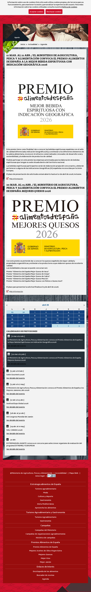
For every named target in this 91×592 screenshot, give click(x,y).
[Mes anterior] (12, 305)
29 (35, 326)
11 (68, 315)
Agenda (45, 579)
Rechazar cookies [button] (54, 12)
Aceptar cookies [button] (36, 12)
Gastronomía (45, 500)
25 (68, 322)
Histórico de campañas (45, 537)
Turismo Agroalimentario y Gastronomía (45, 512)
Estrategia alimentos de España (45, 484)
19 (79, 319)
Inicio (23, 44)
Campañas (45, 525)
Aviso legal (40, 476)
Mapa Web (74, 473)
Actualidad (32, 44)
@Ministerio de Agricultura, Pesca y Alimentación (31, 473)
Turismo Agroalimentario (45, 517)
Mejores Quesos (45, 554)
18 (68, 319)
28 (24, 326)
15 (35, 319)
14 (24, 319)
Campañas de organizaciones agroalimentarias (45, 534)
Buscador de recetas (45, 575)
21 (24, 322)
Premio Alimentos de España (45, 547)
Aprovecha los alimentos (45, 507)
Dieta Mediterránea (45, 504)
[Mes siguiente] (79, 305)
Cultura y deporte (45, 496)
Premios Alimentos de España (45, 542)
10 (57, 315)
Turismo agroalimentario (45, 489)
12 (79, 315)
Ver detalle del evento (17, 346)
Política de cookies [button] (69, 7)
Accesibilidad (61, 473)
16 (46, 319)
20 (12, 322)
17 (57, 319)
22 (35, 322)
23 (46, 322)
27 (12, 326)
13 (12, 319)
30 (46, 326)
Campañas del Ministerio (45, 530)
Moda (45, 492)
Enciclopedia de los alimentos (45, 571)
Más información (16, 179)
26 (79, 322)
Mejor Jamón (45, 562)
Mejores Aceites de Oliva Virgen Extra (45, 550)
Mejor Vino (45, 558)
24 (57, 322)
